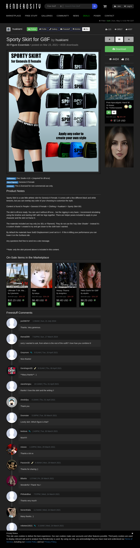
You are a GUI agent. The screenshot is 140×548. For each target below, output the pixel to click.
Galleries (46, 16)
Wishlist (76, 29)
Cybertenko (14, 293)
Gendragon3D (27, 368)
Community (63, 16)
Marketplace (13, 16)
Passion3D (25, 463)
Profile (42, 29)
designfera (62, 293)
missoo (24, 447)
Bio (86, 29)
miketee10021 (27, 526)
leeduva (24, 431)
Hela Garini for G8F (90, 290)
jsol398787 (25, 321)
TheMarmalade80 (115, 108)
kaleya (37, 293)
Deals (86, 16)
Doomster (25, 415)
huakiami (62, 40)
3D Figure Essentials (17, 45)
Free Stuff (31, 16)
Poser (97, 16)
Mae (34, 290)
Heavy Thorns (62, 290)
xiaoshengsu (26, 384)
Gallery (53, 29)
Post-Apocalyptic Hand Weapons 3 (122, 102)
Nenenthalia (26, 510)
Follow (32, 29)
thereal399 (25, 337)
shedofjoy (25, 400)
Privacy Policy (50, 542)
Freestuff (65, 29)
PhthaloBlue (26, 494)
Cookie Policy (31, 542)
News (76, 16)
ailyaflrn (86, 293)
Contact (109, 16)
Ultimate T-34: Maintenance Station (24, 290)
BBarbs (24, 478)
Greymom (25, 352)
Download (119, 49)
